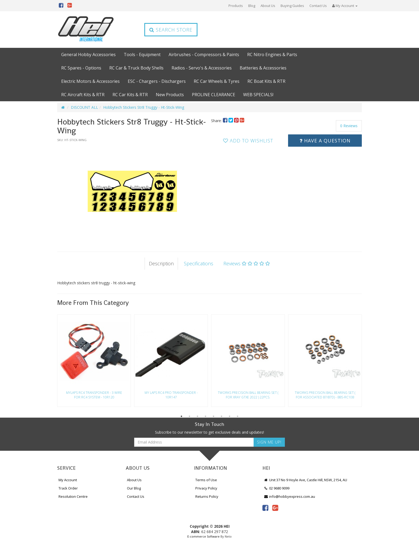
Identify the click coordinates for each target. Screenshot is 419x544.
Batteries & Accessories (263, 68)
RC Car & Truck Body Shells (136, 68)
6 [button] (221, 416)
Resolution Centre (73, 496)
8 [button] (237, 416)
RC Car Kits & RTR (130, 95)
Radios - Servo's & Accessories (202, 68)
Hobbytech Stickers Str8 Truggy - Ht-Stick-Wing (143, 107)
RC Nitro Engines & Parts (272, 54)
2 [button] (189, 416)
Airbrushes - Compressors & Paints (204, 54)
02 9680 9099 (276, 488)
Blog (251, 5)
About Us (268, 5)
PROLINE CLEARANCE (213, 95)
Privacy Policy (206, 488)
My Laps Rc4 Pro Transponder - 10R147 (171, 394)
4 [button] (205, 416)
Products (235, 5)
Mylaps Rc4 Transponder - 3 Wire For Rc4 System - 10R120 (94, 394)
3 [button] (197, 416)
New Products (170, 95)
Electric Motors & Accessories (90, 81)
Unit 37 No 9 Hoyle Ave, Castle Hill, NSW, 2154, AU (305, 479)
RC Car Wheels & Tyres (216, 81)
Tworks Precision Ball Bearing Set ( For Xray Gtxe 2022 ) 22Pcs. (248, 394)
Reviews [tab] (246, 263)
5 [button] (213, 416)
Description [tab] (161, 263)
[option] (132, 191)
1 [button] (181, 416)
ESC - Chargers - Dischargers (157, 81)
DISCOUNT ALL (84, 107)
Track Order (68, 488)
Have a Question (325, 140)
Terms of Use (206, 479)
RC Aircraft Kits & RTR (82, 95)
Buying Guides (292, 5)
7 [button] (229, 416)
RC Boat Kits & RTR (266, 81)
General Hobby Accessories (88, 54)
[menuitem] (225, 120)
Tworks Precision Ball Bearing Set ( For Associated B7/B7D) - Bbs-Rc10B (325, 394)
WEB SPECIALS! (258, 95)
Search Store (170, 29)
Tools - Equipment (142, 54)
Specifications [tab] (198, 263)
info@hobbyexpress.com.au (289, 496)
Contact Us (318, 5)
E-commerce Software (203, 536)
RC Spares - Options (81, 68)
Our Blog (134, 488)
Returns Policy (206, 496)
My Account (68, 479)
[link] (265, 507)
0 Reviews (349, 125)
